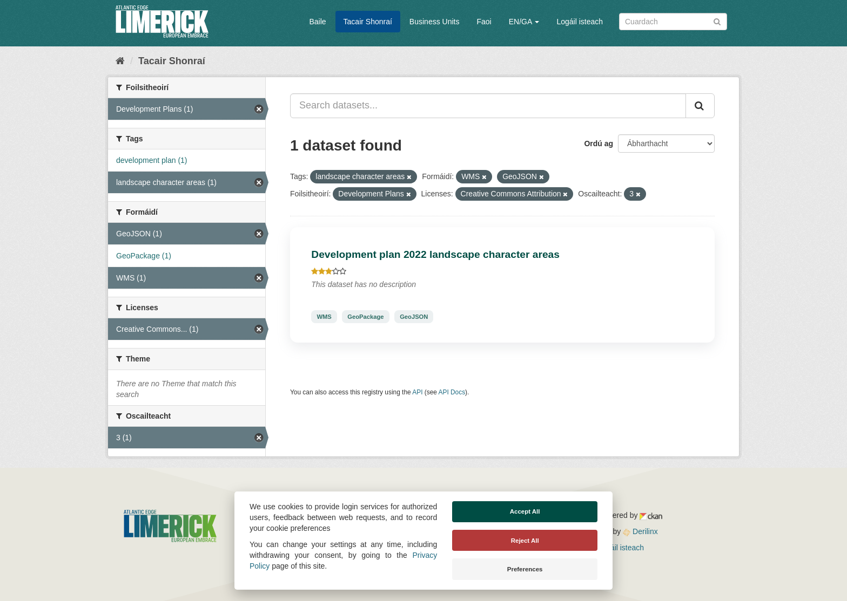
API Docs (452, 392)
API (417, 392)
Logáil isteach (579, 21)
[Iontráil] (717, 20)
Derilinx (640, 531)
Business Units (434, 21)
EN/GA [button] (524, 21)
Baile (317, 21)
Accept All (525, 511)
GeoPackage (365, 316)
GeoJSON (414, 316)
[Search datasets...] (488, 105)
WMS (324, 316)
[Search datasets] (673, 21)
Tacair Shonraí (368, 21)
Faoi (483, 21)
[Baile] (120, 61)
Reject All (525, 540)
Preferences (525, 569)
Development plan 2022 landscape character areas (435, 254)
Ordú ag (598, 143)
